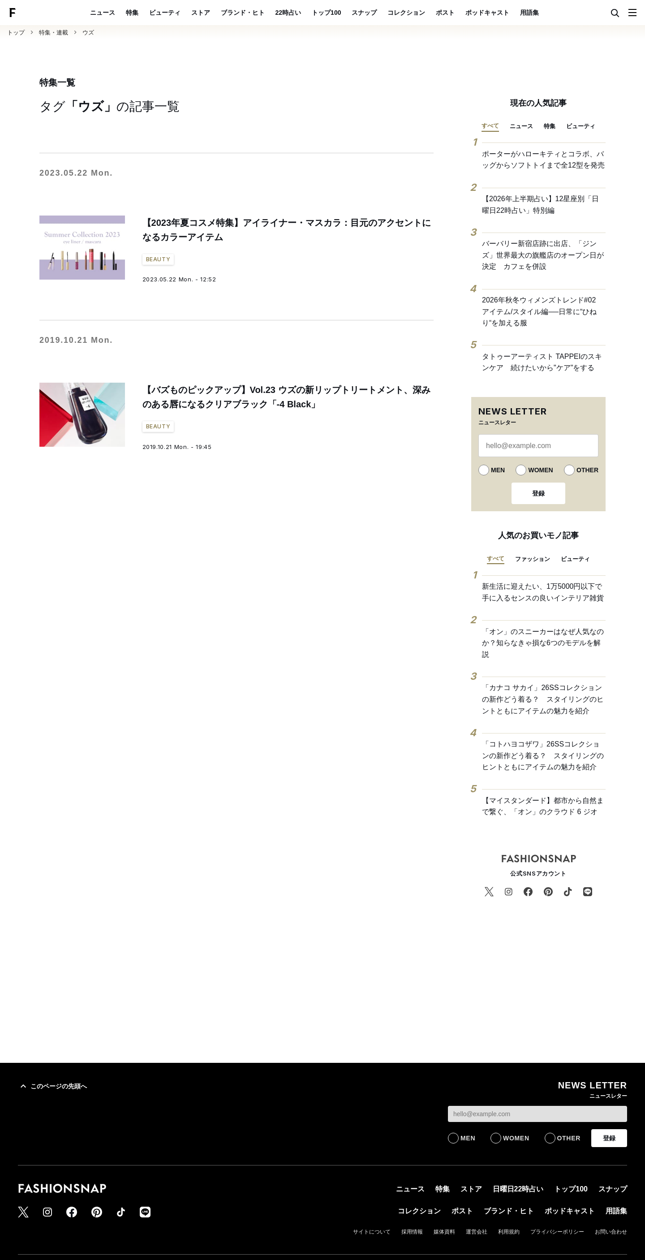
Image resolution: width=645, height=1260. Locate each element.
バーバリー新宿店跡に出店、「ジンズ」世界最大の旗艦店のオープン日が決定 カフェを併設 (543, 255)
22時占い (288, 12)
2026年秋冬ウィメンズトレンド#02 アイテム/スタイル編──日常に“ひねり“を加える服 (542, 311)
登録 (538, 493)
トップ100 (326, 12)
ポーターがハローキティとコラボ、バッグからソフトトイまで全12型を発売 (543, 159)
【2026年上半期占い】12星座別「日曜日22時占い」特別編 (540, 204)
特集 (132, 12)
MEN (498, 470)
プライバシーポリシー (557, 1232)
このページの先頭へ (52, 1086)
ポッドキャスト (487, 12)
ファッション (532, 559)
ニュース (102, 12)
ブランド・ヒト (243, 12)
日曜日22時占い (518, 1189)
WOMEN (540, 470)
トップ (16, 32)
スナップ (364, 12)
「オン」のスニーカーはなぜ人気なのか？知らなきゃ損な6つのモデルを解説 (543, 643)
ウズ (88, 32)
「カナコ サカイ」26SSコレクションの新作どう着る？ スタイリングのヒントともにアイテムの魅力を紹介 (543, 699)
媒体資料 (444, 1232)
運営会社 (476, 1232)
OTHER (587, 470)
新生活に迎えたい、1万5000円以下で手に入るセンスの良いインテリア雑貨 (543, 592)
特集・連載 (53, 32)
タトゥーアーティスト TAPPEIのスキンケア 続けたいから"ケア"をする (542, 362)
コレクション (406, 12)
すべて (490, 125)
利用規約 (509, 1232)
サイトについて (372, 1232)
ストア (200, 12)
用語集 (529, 12)
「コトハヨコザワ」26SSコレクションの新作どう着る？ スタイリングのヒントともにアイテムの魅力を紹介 (543, 755)
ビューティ (165, 12)
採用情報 (412, 1232)
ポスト (445, 12)
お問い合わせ (611, 1232)
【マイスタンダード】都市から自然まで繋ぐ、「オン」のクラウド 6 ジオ (543, 806)
